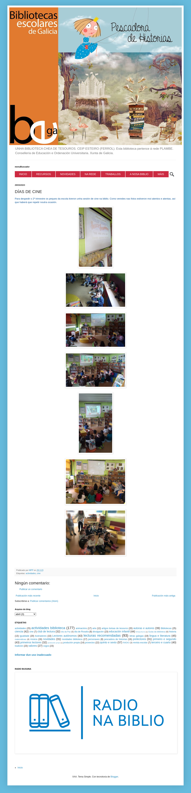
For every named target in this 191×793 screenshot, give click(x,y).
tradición (19, 646)
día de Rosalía (81, 631)
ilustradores (40, 636)
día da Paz (66, 632)
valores (32, 645)
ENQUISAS (140, 632)
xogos (46, 646)
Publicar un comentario (30, 589)
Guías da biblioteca (156, 632)
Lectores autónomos (64, 635)
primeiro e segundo (164, 639)
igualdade (24, 636)
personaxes (94, 639)
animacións (81, 628)
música (33, 639)
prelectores (139, 639)
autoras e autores (143, 628)
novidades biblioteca (72, 639)
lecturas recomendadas (102, 635)
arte (94, 628)
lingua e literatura (159, 635)
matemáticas (20, 639)
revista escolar (140, 642)
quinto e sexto (108, 642)
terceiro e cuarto (161, 642)
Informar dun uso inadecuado (33, 654)
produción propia (71, 642)
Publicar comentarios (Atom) (44, 601)
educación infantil (119, 631)
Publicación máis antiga (163, 595)
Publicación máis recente (28, 595)
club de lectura (46, 631)
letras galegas (137, 636)
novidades (49, 639)
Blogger (114, 776)
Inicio (96, 595)
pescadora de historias (115, 639)
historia (172, 631)
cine (39, 573)
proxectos (90, 642)
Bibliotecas (166, 628)
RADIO (126, 642)
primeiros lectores (30, 642)
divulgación (98, 631)
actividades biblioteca (48, 628)
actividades (31, 573)
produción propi (54, 643)
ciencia (19, 631)
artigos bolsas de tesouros (115, 628)
